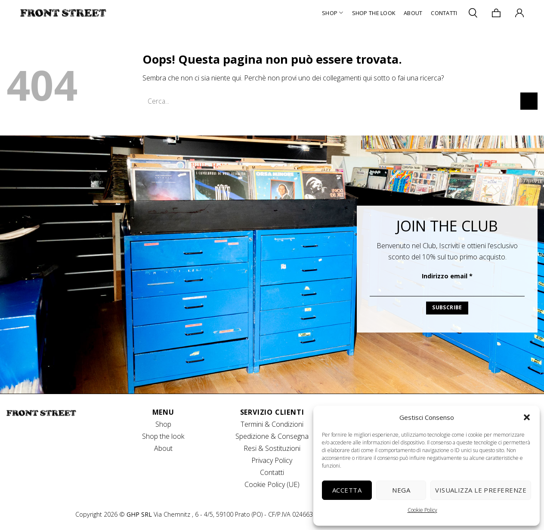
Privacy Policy (271, 460)
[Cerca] (473, 13)
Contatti (444, 13)
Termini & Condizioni (272, 424)
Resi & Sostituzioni (272, 448)
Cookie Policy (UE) (272, 484)
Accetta (347, 490)
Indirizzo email (447, 276)
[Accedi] (519, 13)
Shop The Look (373, 13)
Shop (332, 13)
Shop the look (163, 436)
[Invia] (529, 100)
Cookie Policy (422, 510)
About (413, 13)
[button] (526, 417)
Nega (401, 490)
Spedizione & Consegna (272, 436)
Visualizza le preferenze (480, 490)
